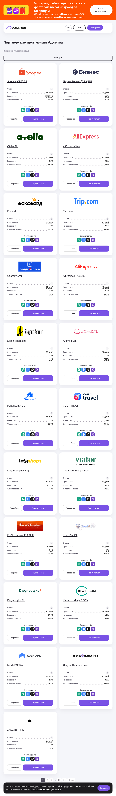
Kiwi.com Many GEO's (75, 600)
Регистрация (95, 28)
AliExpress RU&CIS (74, 276)
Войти (79, 28)
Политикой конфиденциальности (46, 789)
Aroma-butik (70, 340)
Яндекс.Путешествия (75, 665)
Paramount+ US (16, 405)
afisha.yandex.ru (16, 340)
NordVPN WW (15, 665)
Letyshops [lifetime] (18, 470)
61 (64, 780)
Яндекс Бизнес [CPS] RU (77, 81)
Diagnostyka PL (16, 600)
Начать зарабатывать (101, 10)
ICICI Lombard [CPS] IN (20, 535)
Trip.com (68, 211)
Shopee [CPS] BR (17, 81)
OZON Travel (70, 405)
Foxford (11, 211)
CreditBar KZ (70, 535)
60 (59, 780)
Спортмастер (15, 276)
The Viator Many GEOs (76, 470)
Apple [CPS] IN (15, 730)
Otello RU (12, 146)
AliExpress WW (71, 146)
